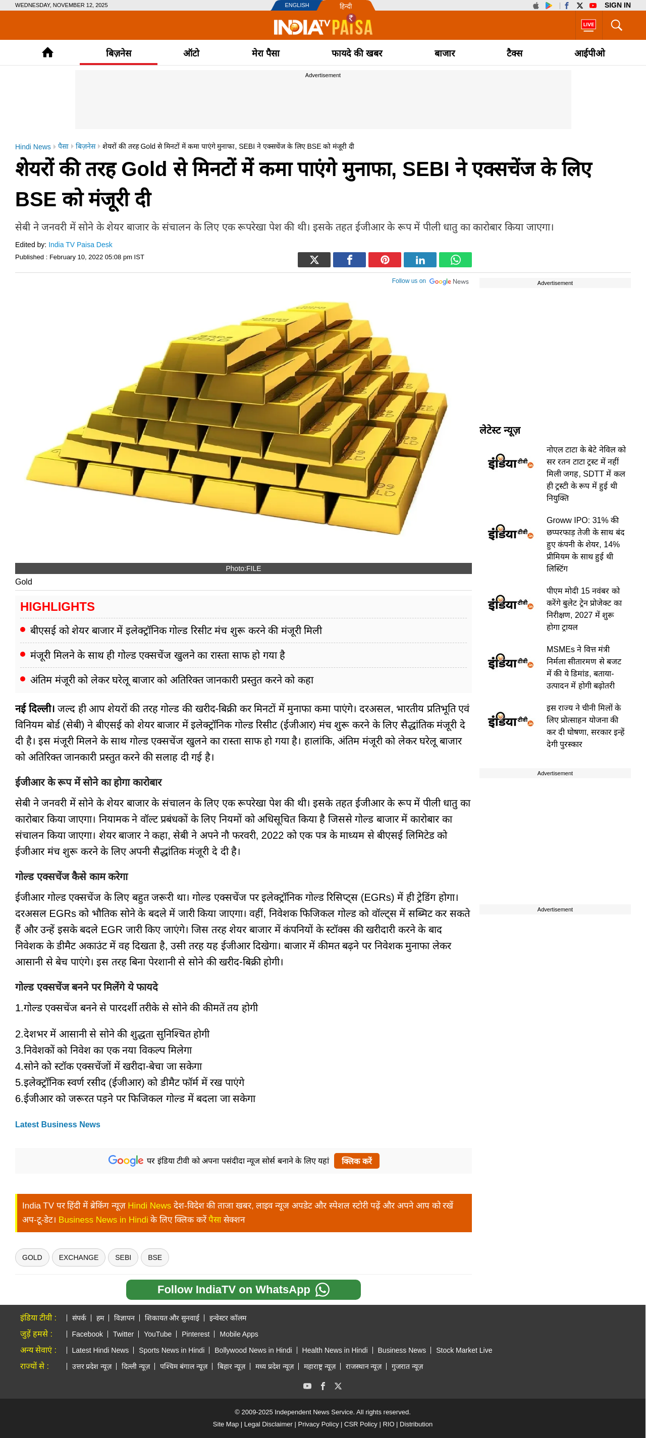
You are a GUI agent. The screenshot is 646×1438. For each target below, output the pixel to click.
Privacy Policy (318, 1424)
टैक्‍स (514, 53)
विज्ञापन (124, 1318)
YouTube (158, 1334)
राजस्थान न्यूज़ (364, 1366)
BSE (155, 1257)
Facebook (87, 1334)
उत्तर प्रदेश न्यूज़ (92, 1366)
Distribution (416, 1424)
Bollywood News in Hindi (253, 1350)
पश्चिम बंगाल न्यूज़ (183, 1366)
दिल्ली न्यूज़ (136, 1366)
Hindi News (149, 1206)
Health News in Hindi (335, 1350)
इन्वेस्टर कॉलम (227, 1318)
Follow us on (430, 279)
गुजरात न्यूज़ (407, 1366)
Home (47, 52)
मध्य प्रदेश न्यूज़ (274, 1366)
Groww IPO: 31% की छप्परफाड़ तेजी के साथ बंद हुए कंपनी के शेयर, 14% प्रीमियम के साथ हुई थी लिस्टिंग (586, 544)
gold (32, 1257)
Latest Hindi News (100, 1350)
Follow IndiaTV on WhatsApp (243, 1290)
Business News (402, 1350)
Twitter (123, 1334)
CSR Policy (361, 1424)
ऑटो (191, 53)
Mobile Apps (239, 1334)
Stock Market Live (464, 1350)
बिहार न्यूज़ (231, 1366)
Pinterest (195, 1334)
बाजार (445, 53)
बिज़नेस (118, 53)
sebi (123, 1257)
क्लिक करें (356, 1161)
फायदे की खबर (357, 53)
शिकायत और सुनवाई (172, 1318)
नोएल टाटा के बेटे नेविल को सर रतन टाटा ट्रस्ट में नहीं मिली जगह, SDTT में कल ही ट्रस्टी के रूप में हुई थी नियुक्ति (586, 473)
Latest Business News (57, 1124)
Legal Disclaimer (268, 1424)
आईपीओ (589, 53)
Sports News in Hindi (171, 1350)
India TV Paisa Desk (80, 245)
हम (100, 1318)
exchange (79, 1257)
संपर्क (79, 1318)
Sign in (618, 5)
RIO (388, 1424)
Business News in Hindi (103, 1220)
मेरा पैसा (266, 53)
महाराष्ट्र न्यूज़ (320, 1366)
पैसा (214, 1220)
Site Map (226, 1424)
